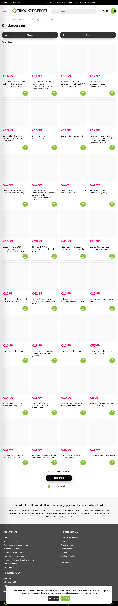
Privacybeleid (66, 549)
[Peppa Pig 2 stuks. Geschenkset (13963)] (102, 167)
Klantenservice (19, 2)
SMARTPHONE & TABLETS (12, 552)
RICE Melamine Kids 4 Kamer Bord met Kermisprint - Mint (44, 456)
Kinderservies (57, 20)
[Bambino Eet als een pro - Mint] (16, 328)
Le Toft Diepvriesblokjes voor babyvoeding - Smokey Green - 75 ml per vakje (15, 84)
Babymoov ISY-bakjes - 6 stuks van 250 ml (101, 352)
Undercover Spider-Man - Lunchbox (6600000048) (13, 191)
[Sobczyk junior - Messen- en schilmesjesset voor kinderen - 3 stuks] (74, 276)
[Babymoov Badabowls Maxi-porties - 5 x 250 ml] (16, 276)
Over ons (7, 578)
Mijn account (7, 2)
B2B (5, 586)
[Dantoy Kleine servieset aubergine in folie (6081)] (102, 224)
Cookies (64, 552)
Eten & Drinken (45, 20)
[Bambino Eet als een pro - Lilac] (74, 328)
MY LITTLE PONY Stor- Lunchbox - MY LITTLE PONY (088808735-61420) (73, 84)
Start (3, 20)
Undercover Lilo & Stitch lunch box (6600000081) (73, 191)
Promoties (7, 567)
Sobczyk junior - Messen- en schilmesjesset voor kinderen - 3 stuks (73, 301)
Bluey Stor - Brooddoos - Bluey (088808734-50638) (71, 404)
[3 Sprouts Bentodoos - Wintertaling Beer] (45, 113)
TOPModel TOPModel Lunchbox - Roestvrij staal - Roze (43, 249)
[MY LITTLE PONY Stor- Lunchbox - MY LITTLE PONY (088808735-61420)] (74, 59)
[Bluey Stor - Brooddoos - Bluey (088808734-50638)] (74, 380)
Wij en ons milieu (10, 582)
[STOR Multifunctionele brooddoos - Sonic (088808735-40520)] (102, 59)
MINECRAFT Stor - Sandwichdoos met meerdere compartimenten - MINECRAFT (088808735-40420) (44, 195)
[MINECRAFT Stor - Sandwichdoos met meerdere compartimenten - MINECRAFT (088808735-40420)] (45, 167)
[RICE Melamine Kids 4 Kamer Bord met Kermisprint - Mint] (45, 433)
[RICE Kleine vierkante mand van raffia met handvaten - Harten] (45, 276)
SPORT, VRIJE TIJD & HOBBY (13, 556)
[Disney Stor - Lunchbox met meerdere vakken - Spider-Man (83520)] (16, 113)
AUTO (5, 537)
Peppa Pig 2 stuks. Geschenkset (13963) (98, 191)
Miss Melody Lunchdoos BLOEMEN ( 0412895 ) (13, 456)
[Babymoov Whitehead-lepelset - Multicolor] (74, 433)
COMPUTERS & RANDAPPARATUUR (16, 545)
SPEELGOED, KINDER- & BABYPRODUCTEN (22, 20)
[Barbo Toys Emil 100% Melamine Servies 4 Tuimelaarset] (45, 380)
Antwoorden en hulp (69, 537)
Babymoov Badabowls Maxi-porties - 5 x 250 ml (15, 300)
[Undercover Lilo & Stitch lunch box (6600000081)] (74, 167)
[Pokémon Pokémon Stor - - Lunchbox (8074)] (102, 380)
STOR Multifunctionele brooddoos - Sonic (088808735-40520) (99, 84)
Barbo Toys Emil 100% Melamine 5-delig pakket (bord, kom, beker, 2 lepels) (14, 249)
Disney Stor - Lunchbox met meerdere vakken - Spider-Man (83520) (14, 138)
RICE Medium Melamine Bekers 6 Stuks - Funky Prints (73, 248)
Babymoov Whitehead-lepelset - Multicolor (70, 456)
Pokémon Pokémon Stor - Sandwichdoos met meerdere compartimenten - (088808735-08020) (102, 139)
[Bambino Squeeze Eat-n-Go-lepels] (74, 113)
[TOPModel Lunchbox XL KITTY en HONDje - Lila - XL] (16, 380)
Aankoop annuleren (69, 556)
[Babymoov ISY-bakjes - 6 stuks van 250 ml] (102, 328)
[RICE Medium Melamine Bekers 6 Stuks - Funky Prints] (74, 224)
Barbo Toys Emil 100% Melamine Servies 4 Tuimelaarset (41, 405)
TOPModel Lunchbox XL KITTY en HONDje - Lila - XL (14, 404)
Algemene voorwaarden (71, 545)
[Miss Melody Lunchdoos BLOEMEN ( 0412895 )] (16, 433)
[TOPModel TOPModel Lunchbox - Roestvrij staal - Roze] (45, 224)
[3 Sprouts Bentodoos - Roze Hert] (102, 276)
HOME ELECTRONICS (10, 541)
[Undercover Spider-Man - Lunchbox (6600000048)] (16, 167)
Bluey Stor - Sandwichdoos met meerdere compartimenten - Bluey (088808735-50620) (43, 85)
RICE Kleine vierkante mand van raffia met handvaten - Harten (43, 301)
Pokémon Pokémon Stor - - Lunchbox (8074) (101, 404)
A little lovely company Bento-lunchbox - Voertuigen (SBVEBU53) (44, 353)
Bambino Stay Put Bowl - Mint (102, 455)
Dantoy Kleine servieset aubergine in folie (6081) (100, 248)
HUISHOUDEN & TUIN (11, 549)
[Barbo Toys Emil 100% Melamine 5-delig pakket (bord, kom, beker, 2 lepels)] (16, 224)
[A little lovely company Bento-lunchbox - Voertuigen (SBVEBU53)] (45, 328)
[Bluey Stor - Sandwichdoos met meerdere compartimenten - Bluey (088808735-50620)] (45, 59)
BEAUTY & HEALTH (10, 564)
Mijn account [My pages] (66, 562)
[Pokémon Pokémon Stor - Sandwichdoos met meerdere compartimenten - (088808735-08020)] (102, 113)
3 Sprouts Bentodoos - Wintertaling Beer (41, 137)
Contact (64, 541)
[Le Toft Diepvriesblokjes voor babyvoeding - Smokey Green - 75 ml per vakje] (16, 59)
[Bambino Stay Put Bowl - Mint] (102, 433)
